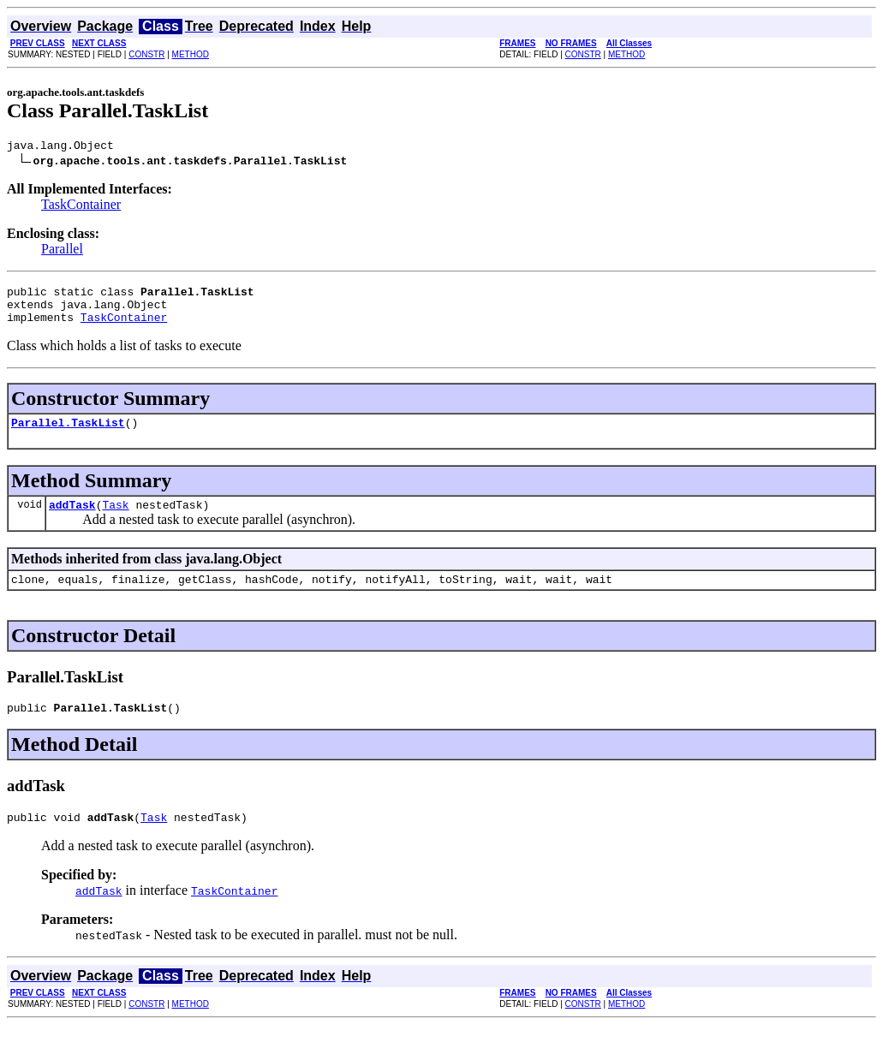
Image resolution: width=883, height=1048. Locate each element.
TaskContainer (81, 206)
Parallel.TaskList (68, 435)
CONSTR (146, 54)
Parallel (62, 251)
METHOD (190, 54)
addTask (72, 519)
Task (115, 519)
